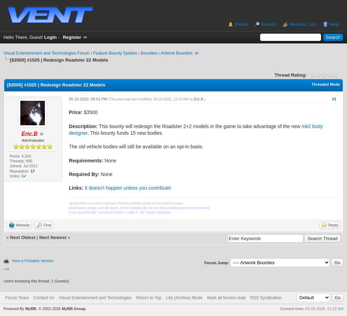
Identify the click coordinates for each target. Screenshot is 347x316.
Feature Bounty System (115, 53)
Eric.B (198, 99)
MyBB (30, 309)
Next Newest (52, 237)
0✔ (24, 176)
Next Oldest (22, 237)
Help (334, 24)
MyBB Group (73, 309)
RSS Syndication (266, 297)
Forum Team (17, 297)
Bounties (149, 53)
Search (268, 24)
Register (72, 37)
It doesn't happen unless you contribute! (128, 188)
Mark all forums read (226, 297)
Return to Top (149, 297)
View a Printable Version (33, 261)
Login (50, 37)
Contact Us (43, 297)
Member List (303, 24)
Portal (241, 24)
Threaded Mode (326, 84)
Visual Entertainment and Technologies (95, 297)
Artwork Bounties (177, 53)
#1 (334, 99)
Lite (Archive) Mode (184, 297)
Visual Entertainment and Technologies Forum (46, 53)
